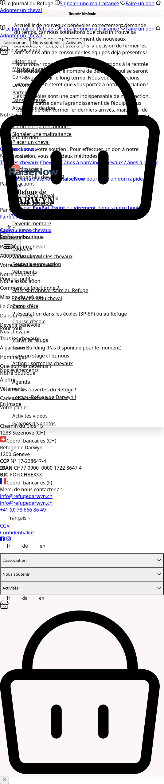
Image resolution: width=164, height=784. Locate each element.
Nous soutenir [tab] (46, 42)
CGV (5, 525)
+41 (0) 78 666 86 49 (23, 509)
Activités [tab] (74, 42)
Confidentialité (17, 532)
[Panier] (82, 219)
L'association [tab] (14, 42)
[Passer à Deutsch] (21, 545)
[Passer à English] (39, 545)
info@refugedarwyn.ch (26, 496)
